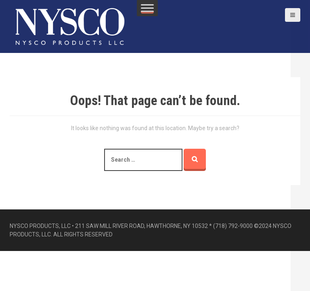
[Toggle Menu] (147, 8)
